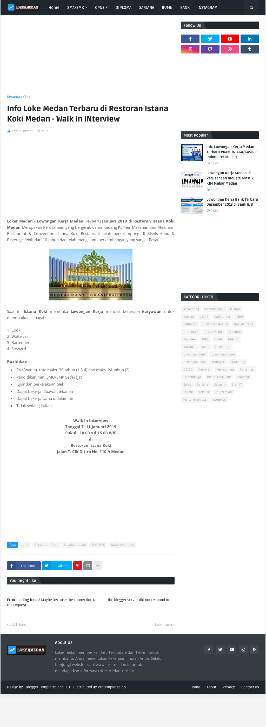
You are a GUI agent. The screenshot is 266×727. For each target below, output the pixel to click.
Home (195, 687)
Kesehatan (222, 347)
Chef (26, 96)
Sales (187, 385)
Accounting (191, 309)
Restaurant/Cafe (46, 545)
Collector (190, 324)
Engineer (189, 339)
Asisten (234, 309)
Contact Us (250, 687)
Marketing (237, 362)
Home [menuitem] (54, 7)
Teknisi (204, 392)
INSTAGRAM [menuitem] (207, 7)
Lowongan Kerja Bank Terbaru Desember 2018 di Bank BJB (232, 202)
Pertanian (247, 370)
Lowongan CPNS (194, 362)
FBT (67, 687)
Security (220, 385)
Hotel (218, 339)
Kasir (205, 347)
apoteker (218, 400)
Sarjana (202, 385)
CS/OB (204, 317)
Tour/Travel (223, 392)
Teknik (188, 392)
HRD (205, 339)
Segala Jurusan (75, 545)
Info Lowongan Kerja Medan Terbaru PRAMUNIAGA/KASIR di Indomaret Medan (232, 152)
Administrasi (214, 309)
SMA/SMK (98, 545)
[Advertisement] (91, 58)
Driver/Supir (213, 332)
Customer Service (215, 324)
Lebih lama (163, 624)
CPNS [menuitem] (99, 7)
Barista (188, 317)
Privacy (229, 687)
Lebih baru (18, 624)
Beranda (13, 96)
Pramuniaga (192, 377)
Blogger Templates (41, 687)
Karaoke (189, 347)
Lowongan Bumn (223, 354)
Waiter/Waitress (122, 545)
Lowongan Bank (194, 354)
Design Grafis (243, 324)
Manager (218, 362)
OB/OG (187, 370)
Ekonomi (234, 332)
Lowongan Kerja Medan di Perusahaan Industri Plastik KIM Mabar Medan (230, 178)
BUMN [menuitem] (167, 7)
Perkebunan (225, 370)
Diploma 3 (190, 332)
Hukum (233, 339)
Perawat (204, 370)
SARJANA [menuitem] (146, 7)
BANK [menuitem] (185, 7)
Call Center (222, 317)
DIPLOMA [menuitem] (123, 7)
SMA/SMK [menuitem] (75, 7)
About (211, 687)
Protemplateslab (112, 687)
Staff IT (237, 385)
